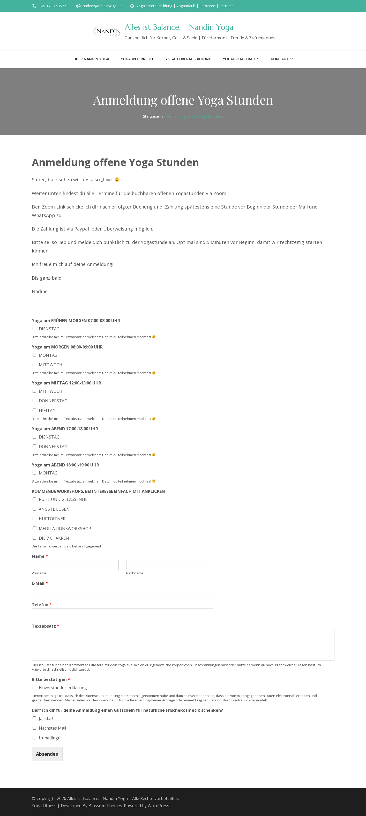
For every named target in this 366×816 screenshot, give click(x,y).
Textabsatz (45, 626)
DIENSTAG (49, 329)
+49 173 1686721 (53, 5)
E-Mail (40, 583)
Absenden (47, 754)
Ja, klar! (46, 718)
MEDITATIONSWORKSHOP (65, 528)
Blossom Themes (105, 805)
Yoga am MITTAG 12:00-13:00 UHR (66, 383)
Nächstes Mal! (52, 728)
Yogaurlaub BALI (239, 58)
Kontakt (280, 58)
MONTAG (48, 355)
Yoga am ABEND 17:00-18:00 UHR (65, 429)
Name (40, 556)
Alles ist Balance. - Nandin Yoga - (98, 798)
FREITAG (47, 410)
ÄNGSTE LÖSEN (54, 509)
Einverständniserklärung (63, 688)
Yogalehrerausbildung (188, 58)
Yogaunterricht (137, 58)
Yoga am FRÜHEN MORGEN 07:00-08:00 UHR (76, 320)
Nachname (134, 573)
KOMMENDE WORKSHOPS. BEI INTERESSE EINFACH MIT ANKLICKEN (98, 491)
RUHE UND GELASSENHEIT (65, 499)
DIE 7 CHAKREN (54, 538)
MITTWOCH (50, 365)
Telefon (42, 604)
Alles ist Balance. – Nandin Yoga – (182, 27)
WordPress (158, 805)
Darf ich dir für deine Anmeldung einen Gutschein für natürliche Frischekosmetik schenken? (127, 710)
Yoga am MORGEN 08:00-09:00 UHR (67, 347)
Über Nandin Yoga (91, 58)
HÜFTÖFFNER (52, 519)
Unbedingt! (49, 738)
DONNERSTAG (53, 401)
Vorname (39, 573)
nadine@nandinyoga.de (102, 5)
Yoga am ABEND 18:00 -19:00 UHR (65, 465)
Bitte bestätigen (51, 679)
